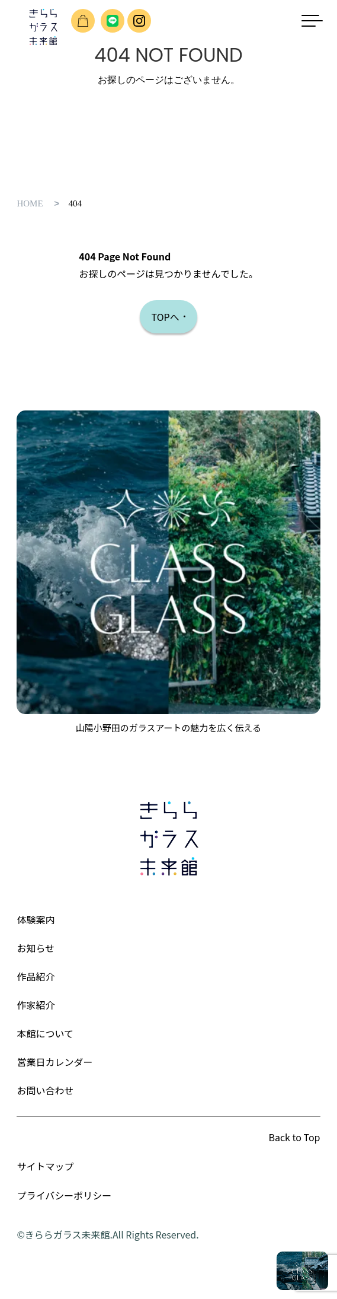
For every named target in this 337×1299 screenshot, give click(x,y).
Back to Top (294, 1137)
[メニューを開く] (316, 21)
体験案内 (35, 919)
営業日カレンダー (54, 1062)
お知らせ (35, 948)
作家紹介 (35, 1005)
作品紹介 (35, 976)
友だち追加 (112, 21)
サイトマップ (45, 1166)
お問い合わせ (45, 1090)
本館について (45, 1033)
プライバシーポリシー (64, 1195)
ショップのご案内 (83, 21)
